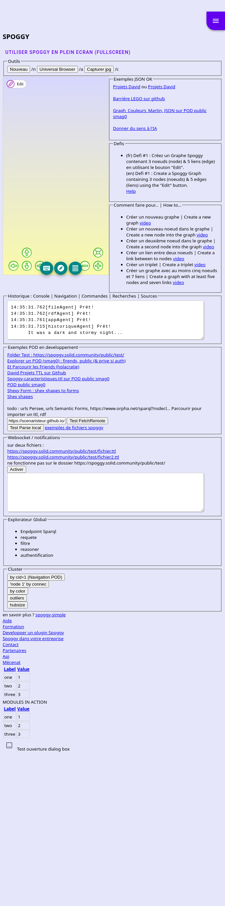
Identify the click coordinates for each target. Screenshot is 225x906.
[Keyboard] (86, 268)
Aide (7, 772)
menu (216, 21)
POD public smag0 (26, 536)
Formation (13, 778)
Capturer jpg (99, 69)
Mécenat (11, 814)
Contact (11, 796)
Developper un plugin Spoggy (33, 784)
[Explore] (100, 268)
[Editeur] (115, 268)
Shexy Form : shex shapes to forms (43, 542)
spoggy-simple (50, 766)
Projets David (21, 286)
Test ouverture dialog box (43, 900)
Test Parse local (25, 579)
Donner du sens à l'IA (29, 321)
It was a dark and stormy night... (105, 471)
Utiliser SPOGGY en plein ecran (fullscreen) (68, 52)
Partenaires (14, 802)
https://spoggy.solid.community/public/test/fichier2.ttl (63, 608)
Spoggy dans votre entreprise (33, 790)
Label (10, 821)
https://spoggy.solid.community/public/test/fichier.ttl (61, 602)
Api (6, 808)
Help (25, 372)
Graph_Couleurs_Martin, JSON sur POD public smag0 (61, 309)
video (125, 398)
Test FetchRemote (87, 572)
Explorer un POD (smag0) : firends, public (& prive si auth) (66, 512)
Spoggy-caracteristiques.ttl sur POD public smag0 (58, 530)
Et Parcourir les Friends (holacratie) (43, 518)
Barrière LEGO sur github (33, 298)
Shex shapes (20, 548)
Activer (16, 620)
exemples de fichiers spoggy (74, 579)
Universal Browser (57, 69)
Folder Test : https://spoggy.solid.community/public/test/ (65, 506)
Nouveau (18, 69)
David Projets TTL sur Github (36, 524)
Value (23, 821)
